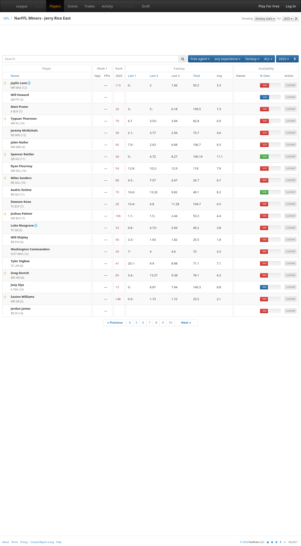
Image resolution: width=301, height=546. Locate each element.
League (21, 6)
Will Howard (20, 95)
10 (170, 322)
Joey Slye (17, 285)
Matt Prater (19, 107)
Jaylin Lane (19, 83)
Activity (107, 6)
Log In (291, 6)
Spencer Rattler (22, 154)
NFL (6, 18)
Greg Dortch (20, 273)
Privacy (24, 542)
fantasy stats (265, 18)
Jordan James (21, 308)
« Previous (115, 322)
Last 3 (154, 76)
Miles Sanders (21, 178)
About (5, 542)
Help (59, 542)
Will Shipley (19, 237)
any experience (227, 59)
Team (38, 6)
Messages (127, 6)
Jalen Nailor (19, 142)
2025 (288, 18)
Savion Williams (22, 297)
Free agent (200, 59)
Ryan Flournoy (21, 166)
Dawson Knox (21, 202)
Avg (219, 76)
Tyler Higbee (20, 261)
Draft (146, 6)
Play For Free (269, 6)
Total (196, 76)
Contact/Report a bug (42, 542)
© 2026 (244, 542)
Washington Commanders (30, 249)
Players (55, 6)
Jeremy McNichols (24, 130)
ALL (268, 59)
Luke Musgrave (22, 225)
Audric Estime (21, 190)
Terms (14, 542)
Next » (186, 322)
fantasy (252, 59)
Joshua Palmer (21, 213)
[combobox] (90, 58)
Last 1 (132, 76)
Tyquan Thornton (24, 118)
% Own (265, 76)
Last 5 (175, 76)
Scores (73, 6)
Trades (90, 6)
